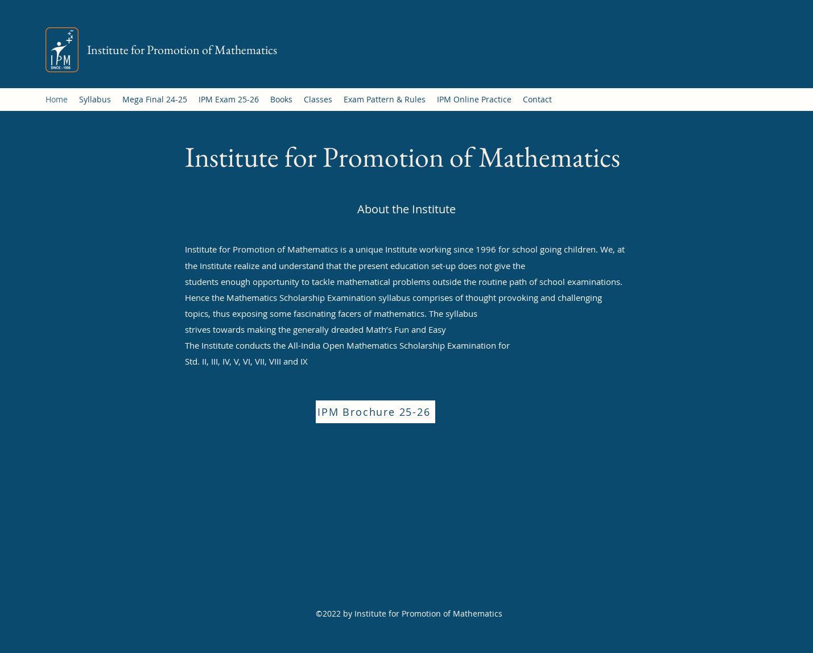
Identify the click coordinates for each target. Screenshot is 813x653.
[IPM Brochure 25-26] (375, 411)
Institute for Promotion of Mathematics (182, 50)
